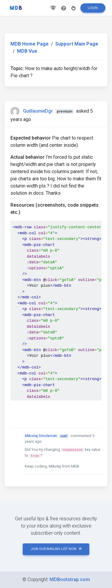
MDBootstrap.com (70, 579)
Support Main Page (76, 44)
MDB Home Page (29, 44)
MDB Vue (27, 51)
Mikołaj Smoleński (41, 435)
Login (93, 8)
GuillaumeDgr (38, 111)
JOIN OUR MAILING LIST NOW (56, 549)
